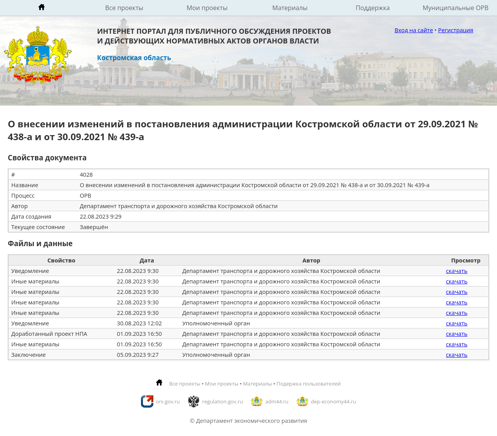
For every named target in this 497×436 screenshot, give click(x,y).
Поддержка (373, 7)
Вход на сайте (413, 30)
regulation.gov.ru (222, 401)
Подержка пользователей (308, 383)
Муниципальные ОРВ (456, 7)
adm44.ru (276, 401)
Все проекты (124, 7)
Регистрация (455, 30)
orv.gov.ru (168, 401)
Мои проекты (207, 7)
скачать (456, 270)
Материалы (290, 7)
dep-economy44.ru (333, 401)
